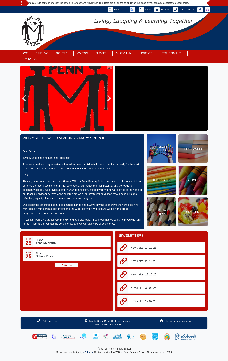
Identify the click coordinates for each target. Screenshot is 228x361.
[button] (24, 98)
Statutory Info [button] (172, 53)
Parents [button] (147, 53)
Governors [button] (29, 59)
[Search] (120, 9)
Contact (82, 53)
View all (66, 265)
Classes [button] (101, 53)
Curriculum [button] (124, 53)
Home (25, 53)
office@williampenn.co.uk (178, 321)
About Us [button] (62, 53)
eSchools (88, 352)
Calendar (42, 53)
